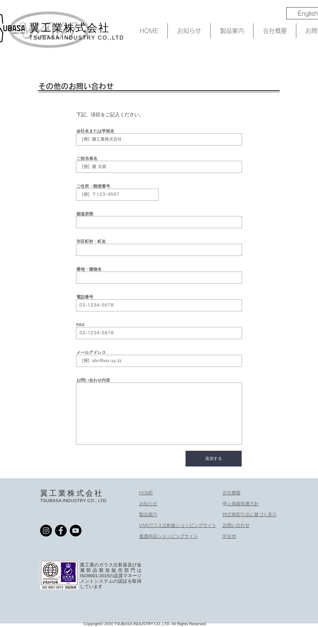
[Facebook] (61, 530)
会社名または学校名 (95, 131)
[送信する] (214, 458)
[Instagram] (46, 530)
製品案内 (148, 514)
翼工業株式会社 (71, 493)
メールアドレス (91, 352)
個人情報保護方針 (243, 503)
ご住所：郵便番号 (93, 186)
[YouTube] (75, 530)
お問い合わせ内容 (93, 380)
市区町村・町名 (91, 241)
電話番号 (84, 297)
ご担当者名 (86, 158)
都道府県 (84, 214)
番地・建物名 (89, 269)
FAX (80, 325)
